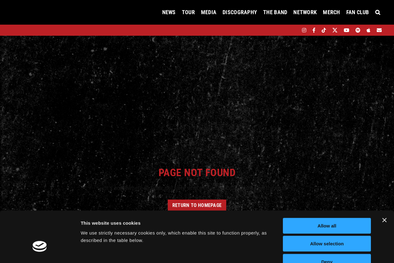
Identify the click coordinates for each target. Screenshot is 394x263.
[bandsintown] (293, 30)
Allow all (327, 187)
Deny (327, 223)
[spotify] (358, 30)
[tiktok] (324, 30)
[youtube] (346, 30)
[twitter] (335, 30)
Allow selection (327, 205)
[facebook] (314, 30)
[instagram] (304, 30)
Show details (323, 250)
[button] (378, 12)
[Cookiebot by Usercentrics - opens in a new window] (40, 251)
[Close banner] (384, 182)
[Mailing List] (379, 30)
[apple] (368, 30)
